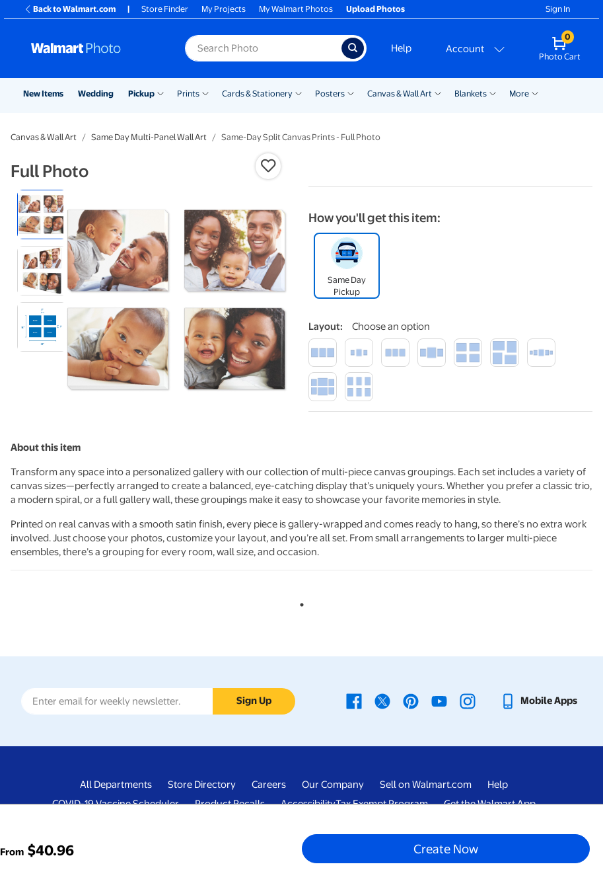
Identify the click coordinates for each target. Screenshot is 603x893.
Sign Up (253, 701)
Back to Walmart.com (70, 9)
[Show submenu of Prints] (205, 92)
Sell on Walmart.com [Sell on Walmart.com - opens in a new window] (426, 785)
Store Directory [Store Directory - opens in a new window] (202, 785)
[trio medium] (395, 352)
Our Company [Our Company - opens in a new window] (333, 785)
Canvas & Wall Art (399, 93)
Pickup (141, 93)
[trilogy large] (431, 352)
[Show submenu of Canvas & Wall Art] (438, 92)
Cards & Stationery (257, 93)
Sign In (558, 9)
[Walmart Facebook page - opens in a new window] (354, 701)
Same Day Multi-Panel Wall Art (149, 137)
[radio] (42, 214)
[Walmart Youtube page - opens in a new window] (439, 701)
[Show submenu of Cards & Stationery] (298, 92)
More (519, 93)
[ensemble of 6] (322, 386)
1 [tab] (299, 602)
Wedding (96, 93)
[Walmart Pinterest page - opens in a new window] (411, 701)
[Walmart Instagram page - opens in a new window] (468, 701)
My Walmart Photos (296, 9)
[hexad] (359, 386)
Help (401, 48)
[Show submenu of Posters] (351, 92)
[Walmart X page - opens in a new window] (382, 701)
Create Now (445, 848)
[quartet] (468, 352)
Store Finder (164, 9)
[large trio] (322, 352)
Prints (188, 93)
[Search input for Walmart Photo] (263, 48)
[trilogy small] (359, 352)
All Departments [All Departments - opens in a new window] (116, 785)
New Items (43, 93)
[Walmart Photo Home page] (94, 48)
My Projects (223, 9)
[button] (268, 165)
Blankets (470, 93)
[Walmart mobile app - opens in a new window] (538, 701)
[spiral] (504, 352)
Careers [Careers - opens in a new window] (269, 785)
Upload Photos (375, 9)
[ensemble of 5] (541, 352)
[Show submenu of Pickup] (160, 92)
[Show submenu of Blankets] (493, 92)
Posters (330, 93)
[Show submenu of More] (535, 92)
